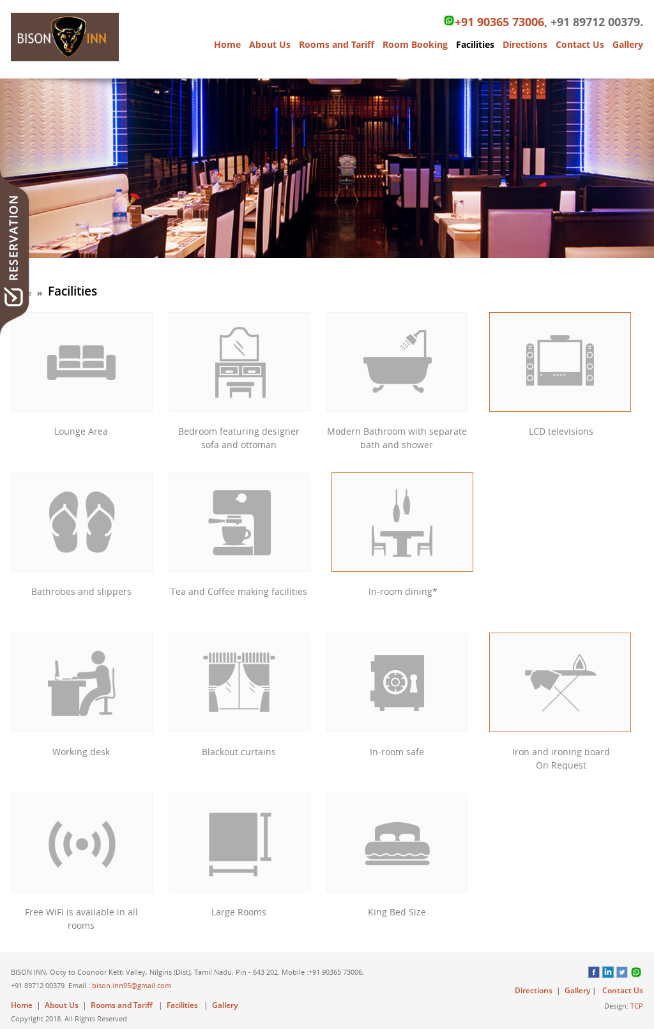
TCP (636, 1005)
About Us (270, 44)
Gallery (627, 44)
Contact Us (580, 44)
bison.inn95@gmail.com (131, 985)
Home (227, 44)
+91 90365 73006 (493, 21)
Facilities (475, 44)
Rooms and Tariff (336, 44)
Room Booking (415, 44)
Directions (525, 44)
